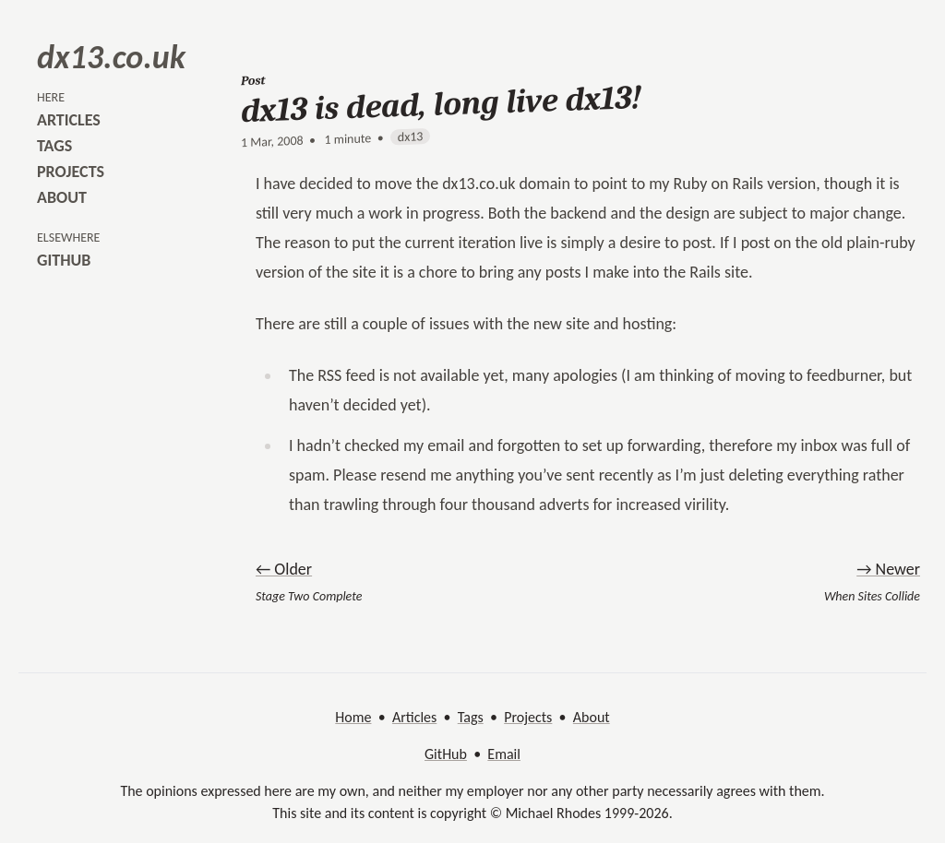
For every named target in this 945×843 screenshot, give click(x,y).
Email (503, 754)
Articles (414, 717)
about (62, 197)
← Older (284, 569)
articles (69, 120)
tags (54, 146)
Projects (528, 717)
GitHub (446, 754)
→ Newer (888, 569)
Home (353, 717)
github (63, 260)
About (591, 717)
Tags (471, 717)
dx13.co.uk (111, 57)
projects (70, 171)
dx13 (411, 136)
